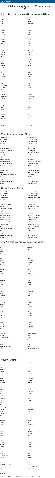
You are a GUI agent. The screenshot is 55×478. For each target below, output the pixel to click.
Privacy (32, 476)
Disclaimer (37, 476)
